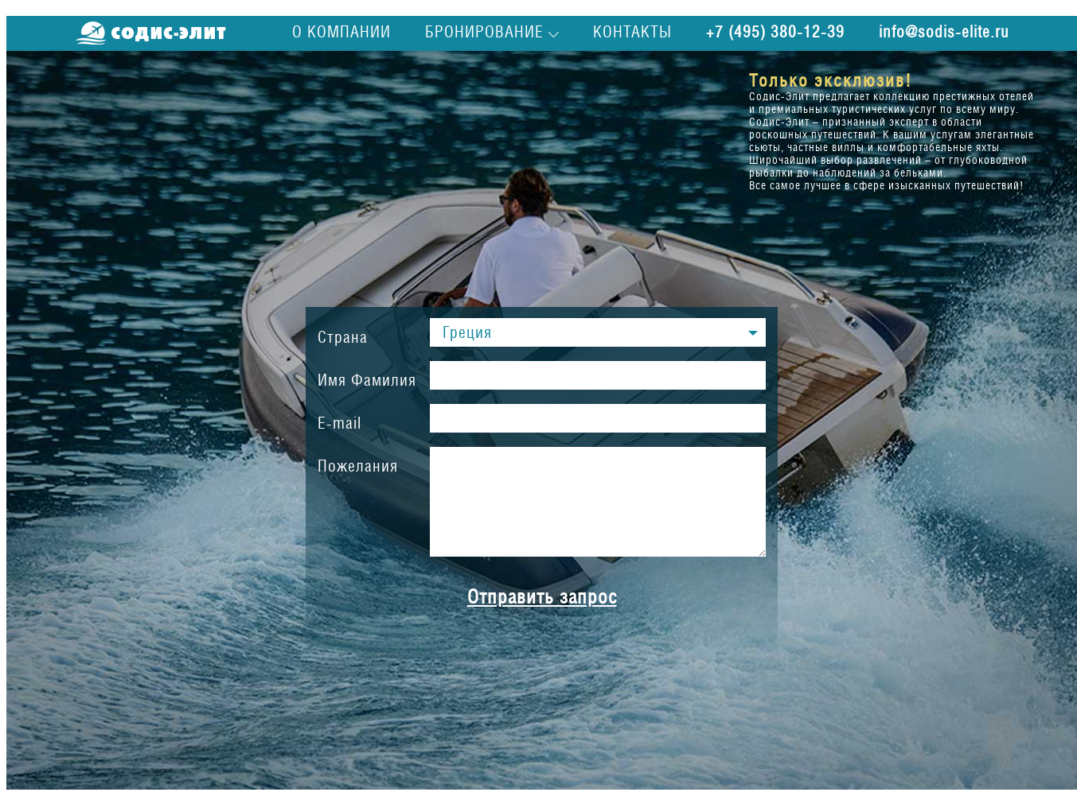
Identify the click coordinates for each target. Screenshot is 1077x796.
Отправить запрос (542, 596)
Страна (343, 337)
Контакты (632, 31)
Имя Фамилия (367, 380)
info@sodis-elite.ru (944, 31)
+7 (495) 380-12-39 (775, 31)
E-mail (339, 423)
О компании (341, 31)
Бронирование (484, 31)
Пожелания (358, 466)
